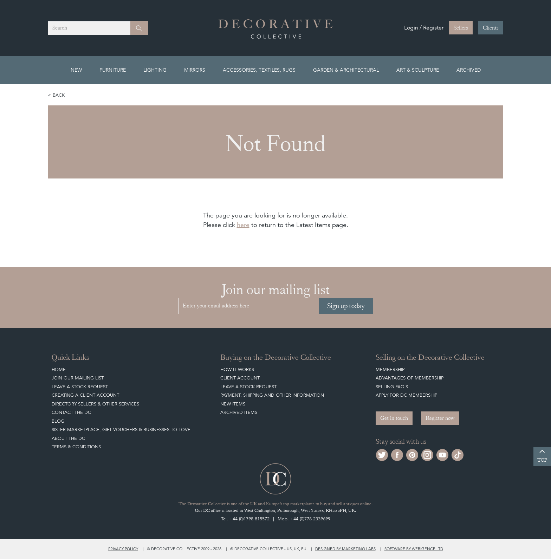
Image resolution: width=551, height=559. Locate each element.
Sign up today (346, 305)
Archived (468, 70)
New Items (232, 404)
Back (59, 95)
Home (59, 369)
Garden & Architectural (346, 70)
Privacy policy (123, 548)
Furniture (112, 70)
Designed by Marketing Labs (345, 548)
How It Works (237, 369)
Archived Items (238, 412)
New (76, 70)
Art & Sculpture (417, 70)
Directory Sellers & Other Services (95, 404)
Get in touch (394, 418)
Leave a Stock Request (80, 387)
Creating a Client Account (85, 395)
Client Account (240, 378)
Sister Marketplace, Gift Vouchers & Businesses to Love (121, 430)
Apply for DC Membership (406, 395)
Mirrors (194, 70)
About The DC (68, 438)
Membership (390, 369)
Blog (58, 421)
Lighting (155, 70)
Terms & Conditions (76, 447)
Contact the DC (71, 412)
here (243, 225)
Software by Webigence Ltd (413, 548)
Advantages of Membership (409, 378)
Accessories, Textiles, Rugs (259, 70)
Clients (491, 27)
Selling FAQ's (392, 387)
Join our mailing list (78, 378)
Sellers (461, 27)
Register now (440, 418)
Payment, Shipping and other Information (272, 395)
